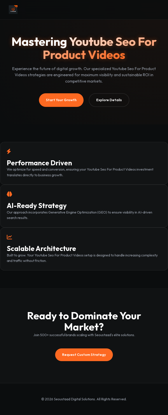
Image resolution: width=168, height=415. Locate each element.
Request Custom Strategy (84, 354)
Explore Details (109, 100)
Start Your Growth (61, 100)
